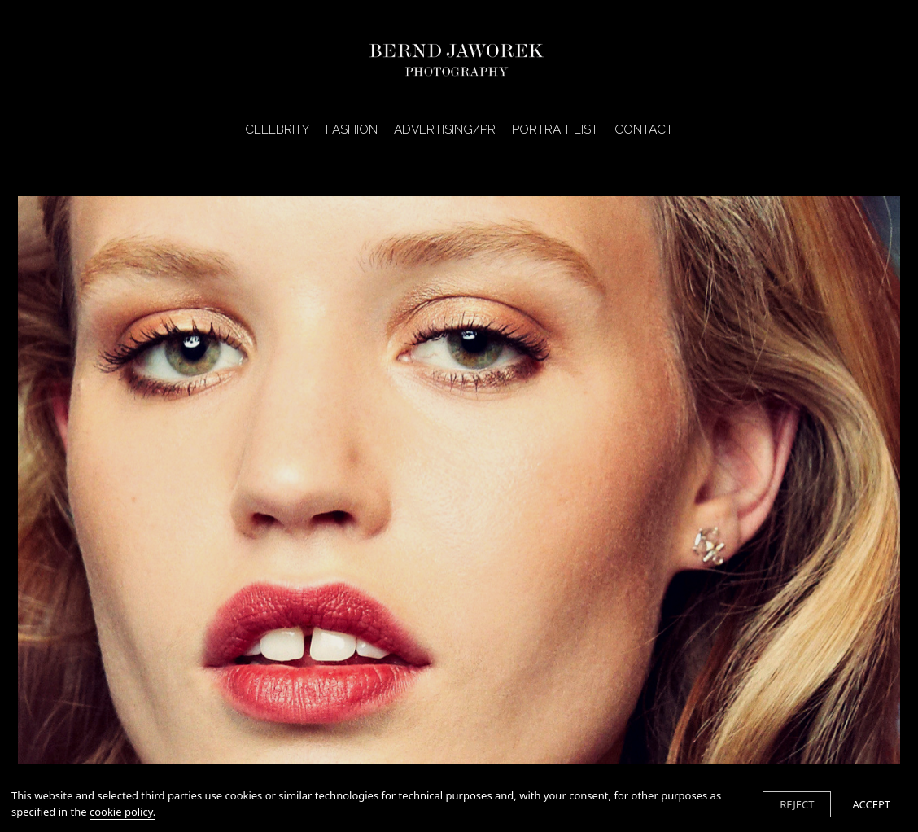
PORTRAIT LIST (555, 130)
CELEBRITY (277, 130)
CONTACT (643, 130)
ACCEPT (871, 804)
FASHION (352, 130)
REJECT (797, 804)
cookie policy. (122, 811)
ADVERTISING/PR (445, 130)
